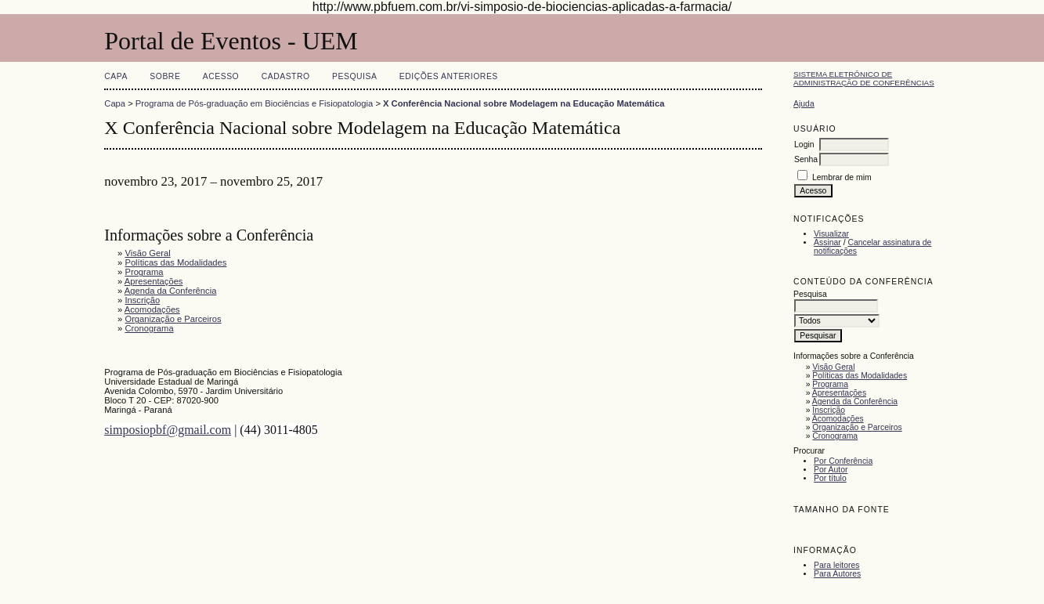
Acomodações (838, 418)
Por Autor (830, 469)
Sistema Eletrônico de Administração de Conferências (863, 78)
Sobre (165, 76)
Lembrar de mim (842, 177)
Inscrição (828, 410)
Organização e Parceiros (856, 427)
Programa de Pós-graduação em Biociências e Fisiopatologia (254, 103)
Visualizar (831, 234)
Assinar (827, 242)
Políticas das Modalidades (859, 375)
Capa (116, 76)
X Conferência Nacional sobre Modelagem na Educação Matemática (523, 103)
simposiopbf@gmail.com (167, 429)
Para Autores (837, 574)
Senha (806, 159)
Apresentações (839, 393)
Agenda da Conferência (855, 401)
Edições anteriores (448, 76)
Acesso (221, 76)
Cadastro (286, 76)
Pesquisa (354, 76)
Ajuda (804, 103)
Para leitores (836, 565)
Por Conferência (843, 461)
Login (804, 144)
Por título (830, 478)
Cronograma (835, 436)
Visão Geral (833, 367)
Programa (830, 384)
